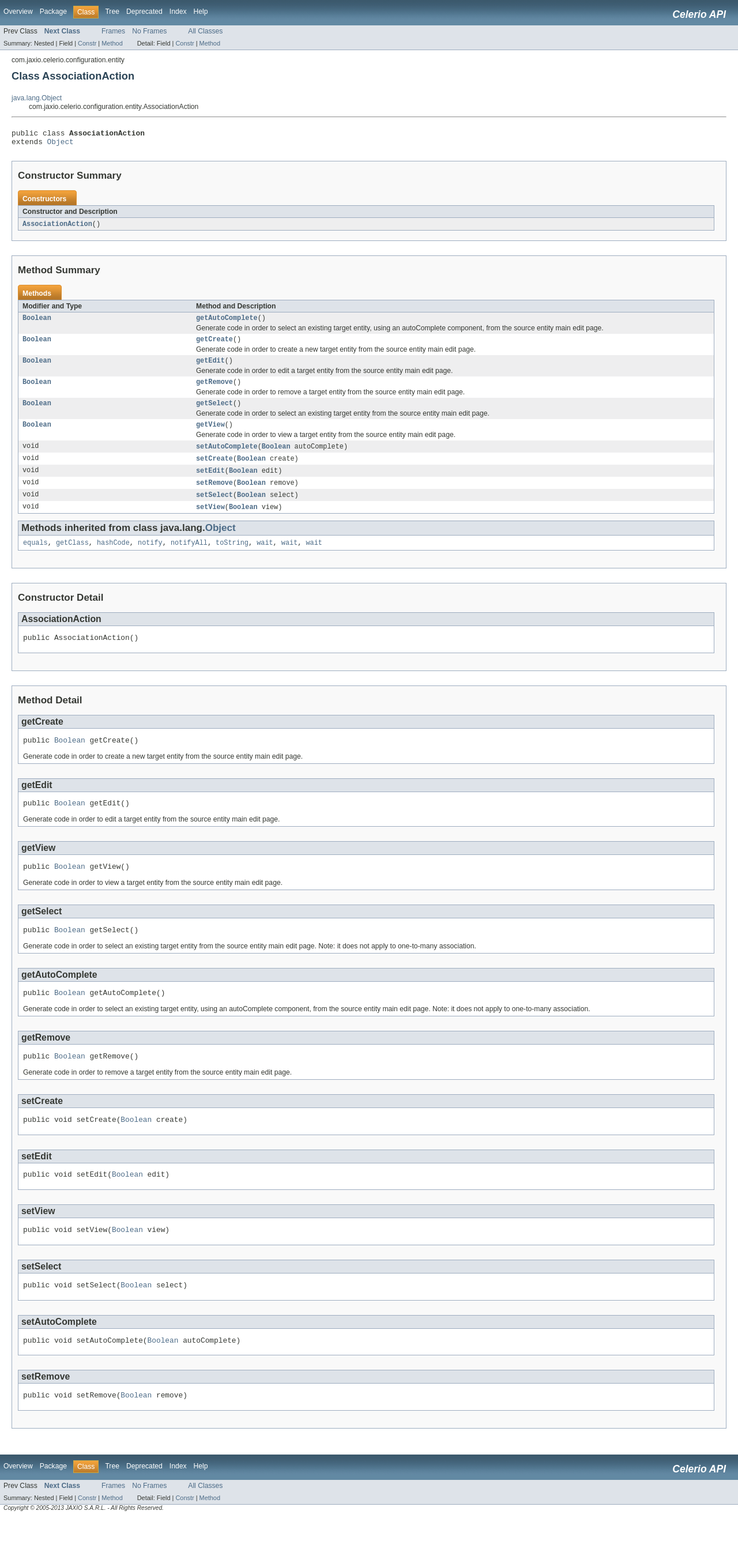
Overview (18, 11)
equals (35, 558)
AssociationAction (57, 227)
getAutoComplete (227, 322)
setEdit (210, 483)
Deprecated (144, 11)
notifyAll (189, 558)
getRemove (214, 390)
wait (265, 558)
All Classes (205, 31)
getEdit (210, 367)
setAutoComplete (227, 457)
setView (210, 521)
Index (178, 11)
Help (201, 11)
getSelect (214, 412)
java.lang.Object (37, 98)
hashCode (113, 558)
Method (111, 43)
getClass (72, 558)
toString (232, 558)
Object (60, 145)
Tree (112, 11)
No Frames (149, 31)
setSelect (214, 508)
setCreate (214, 470)
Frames (113, 31)
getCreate (214, 345)
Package (53, 11)
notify (150, 558)
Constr (87, 43)
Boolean (36, 322)
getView (210, 435)
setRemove (214, 495)
